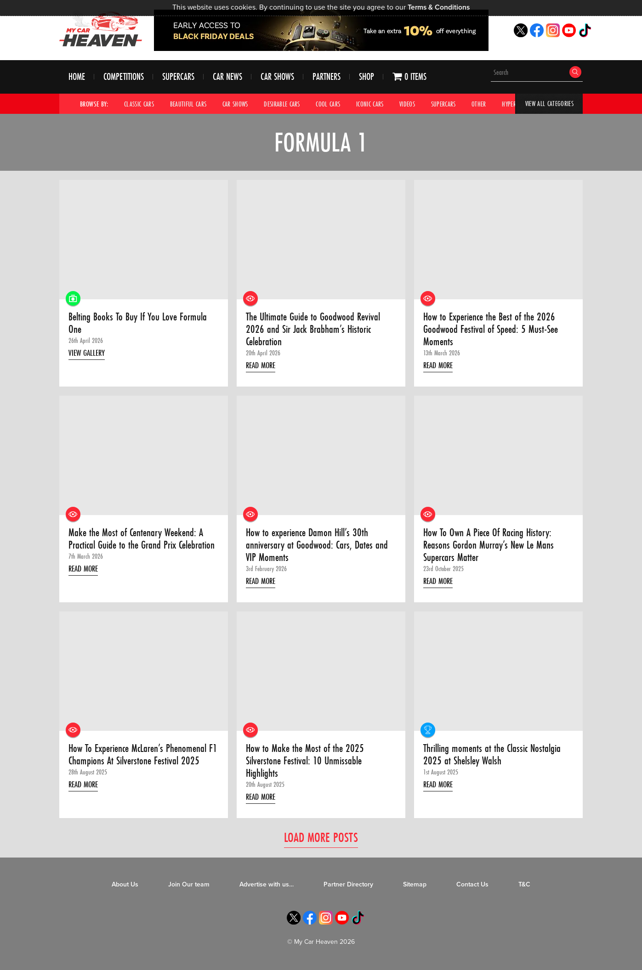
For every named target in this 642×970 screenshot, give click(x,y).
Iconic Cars (379, 104)
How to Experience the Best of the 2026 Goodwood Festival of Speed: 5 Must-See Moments (493, 331)
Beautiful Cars (191, 104)
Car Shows (277, 77)
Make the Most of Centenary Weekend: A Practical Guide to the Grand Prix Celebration (137, 547)
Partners (326, 77)
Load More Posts (321, 842)
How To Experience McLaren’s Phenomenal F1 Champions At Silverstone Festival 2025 (141, 758)
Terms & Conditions (439, 7)
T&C (524, 888)
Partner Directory (348, 888)
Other (492, 104)
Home (76, 77)
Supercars (178, 77)
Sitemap (414, 888)
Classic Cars (140, 104)
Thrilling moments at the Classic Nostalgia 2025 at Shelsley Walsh (495, 758)
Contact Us (472, 888)
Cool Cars (336, 104)
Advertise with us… (266, 888)
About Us (125, 888)
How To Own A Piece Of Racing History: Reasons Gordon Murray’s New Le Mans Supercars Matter (490, 547)
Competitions (123, 77)
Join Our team (189, 888)
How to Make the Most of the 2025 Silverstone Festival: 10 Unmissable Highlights (306, 764)
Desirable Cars (288, 104)
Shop (366, 77)
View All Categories (548, 104)
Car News (227, 77)
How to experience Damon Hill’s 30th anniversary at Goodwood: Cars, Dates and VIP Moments (318, 547)
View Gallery (88, 356)
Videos (418, 104)
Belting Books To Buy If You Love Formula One (139, 325)
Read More (262, 369)
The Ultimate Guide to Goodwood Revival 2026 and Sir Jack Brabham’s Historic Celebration (316, 331)
